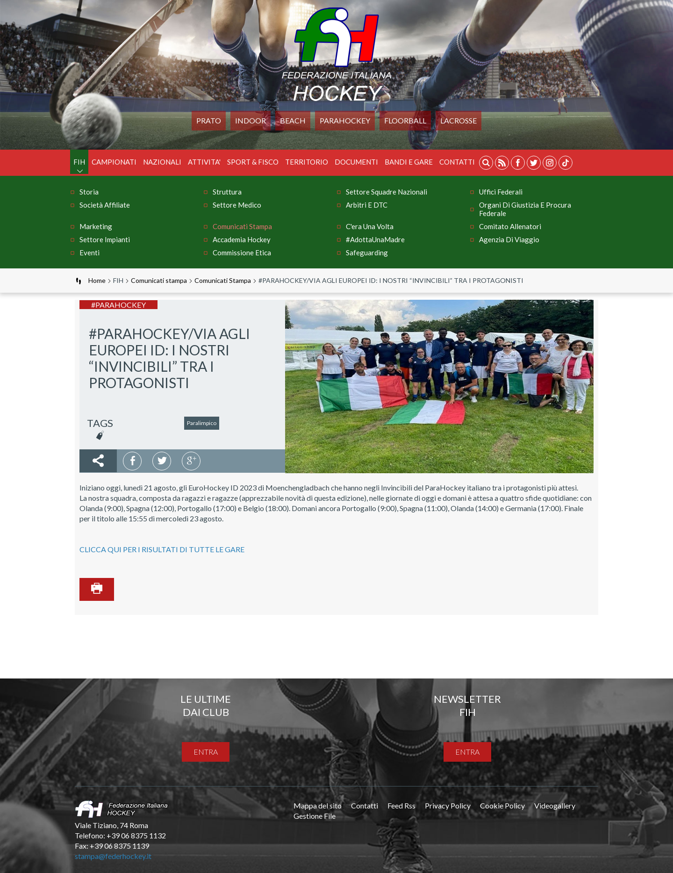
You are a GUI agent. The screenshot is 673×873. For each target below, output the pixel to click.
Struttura (227, 192)
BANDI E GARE (409, 162)
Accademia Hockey (242, 239)
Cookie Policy (502, 805)
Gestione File (315, 815)
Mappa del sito (318, 805)
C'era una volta (370, 226)
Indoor (250, 120)
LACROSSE (458, 120)
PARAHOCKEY (345, 120)
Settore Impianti (104, 239)
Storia (89, 192)
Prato (208, 120)
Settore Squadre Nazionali (386, 192)
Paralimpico (201, 422)
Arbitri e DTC (366, 205)
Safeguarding (367, 252)
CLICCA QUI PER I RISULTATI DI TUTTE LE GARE (161, 549)
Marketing (95, 226)
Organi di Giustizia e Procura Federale (525, 209)
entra (205, 751)
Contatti (457, 162)
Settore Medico (237, 205)
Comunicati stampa (242, 226)
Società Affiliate (104, 205)
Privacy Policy (448, 805)
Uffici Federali (501, 192)
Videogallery (554, 805)
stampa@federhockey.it (113, 855)
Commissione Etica (242, 252)
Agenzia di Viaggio (509, 239)
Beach (293, 120)
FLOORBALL (405, 120)
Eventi (89, 252)
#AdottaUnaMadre (375, 239)
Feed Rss (401, 805)
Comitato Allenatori (510, 226)
